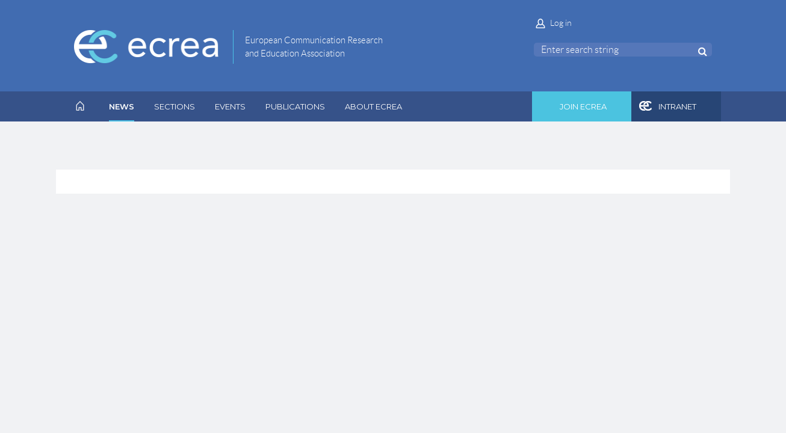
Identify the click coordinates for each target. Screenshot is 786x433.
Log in (561, 23)
